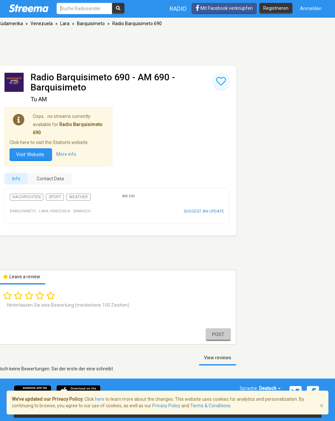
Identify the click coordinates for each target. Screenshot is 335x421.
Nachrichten (26, 197)
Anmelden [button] (311, 8)
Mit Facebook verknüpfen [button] (224, 8)
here (99, 399)
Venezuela (41, 23)
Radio (178, 8)
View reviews (217, 357)
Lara (64, 23)
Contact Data (50, 178)
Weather (78, 197)
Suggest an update (204, 211)
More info (66, 154)
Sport (55, 197)
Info (16, 178)
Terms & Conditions (210, 405)
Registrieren (275, 8)
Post (218, 334)
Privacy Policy (166, 405)
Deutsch (270, 388)
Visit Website (31, 154)
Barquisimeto (91, 23)
